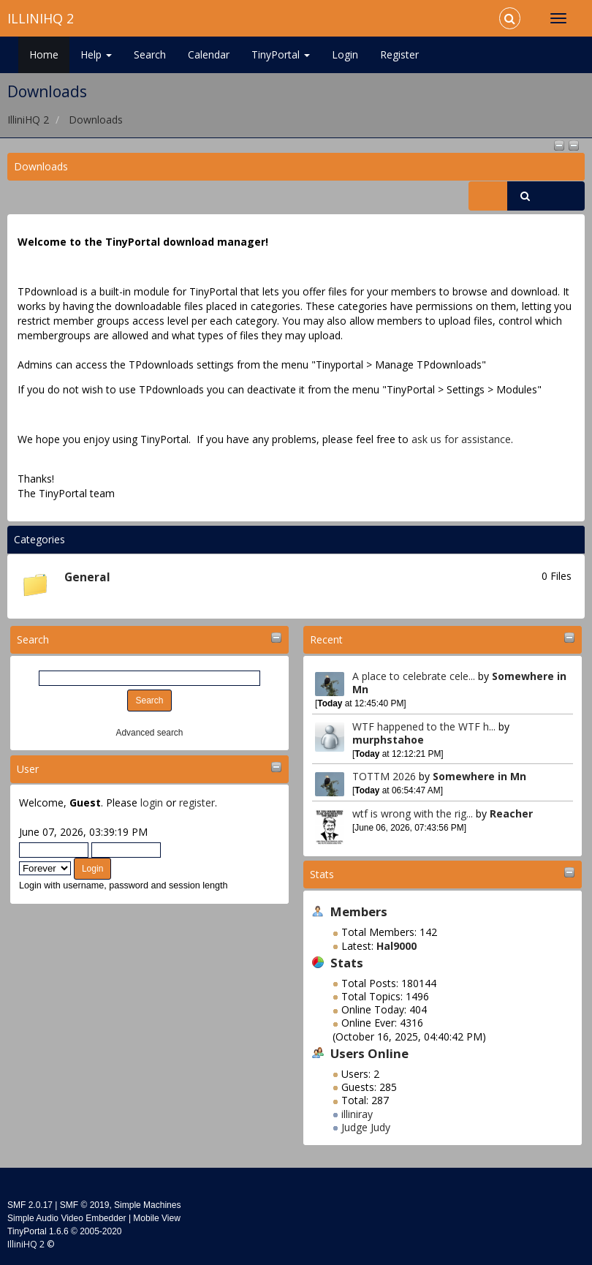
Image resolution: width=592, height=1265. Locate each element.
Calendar (208, 54)
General (87, 577)
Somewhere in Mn (479, 776)
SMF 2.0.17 (30, 1205)
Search (150, 54)
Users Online (369, 1053)
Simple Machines (147, 1205)
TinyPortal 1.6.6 (38, 1231)
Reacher (511, 813)
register (197, 802)
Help (96, 54)
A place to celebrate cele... (413, 676)
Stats (322, 874)
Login (345, 54)
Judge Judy (365, 1127)
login (151, 802)
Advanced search (149, 733)
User (28, 769)
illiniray (357, 1114)
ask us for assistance (461, 439)
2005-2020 (100, 1231)
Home (43, 54)
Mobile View (156, 1218)
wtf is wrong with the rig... (412, 813)
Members (358, 911)
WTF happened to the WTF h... (424, 726)
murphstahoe (388, 740)
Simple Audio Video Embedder (66, 1218)
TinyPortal (280, 54)
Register (399, 54)
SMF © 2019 (85, 1205)
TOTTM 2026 (384, 776)
